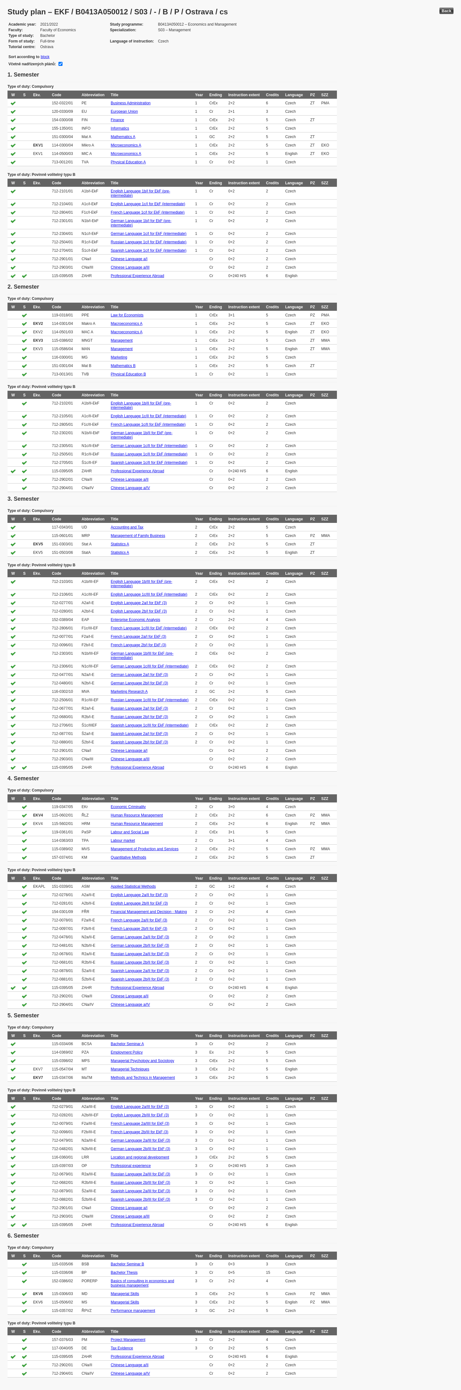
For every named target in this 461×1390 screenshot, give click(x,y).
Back (446, 10)
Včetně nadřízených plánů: (32, 64)
